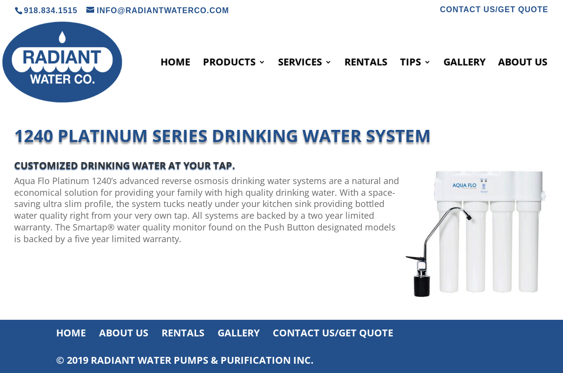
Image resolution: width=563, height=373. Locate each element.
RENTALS (365, 63)
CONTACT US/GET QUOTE (494, 10)
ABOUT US (522, 63)
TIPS (410, 63)
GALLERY (464, 63)
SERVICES (300, 63)
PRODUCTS (229, 63)
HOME (175, 63)
